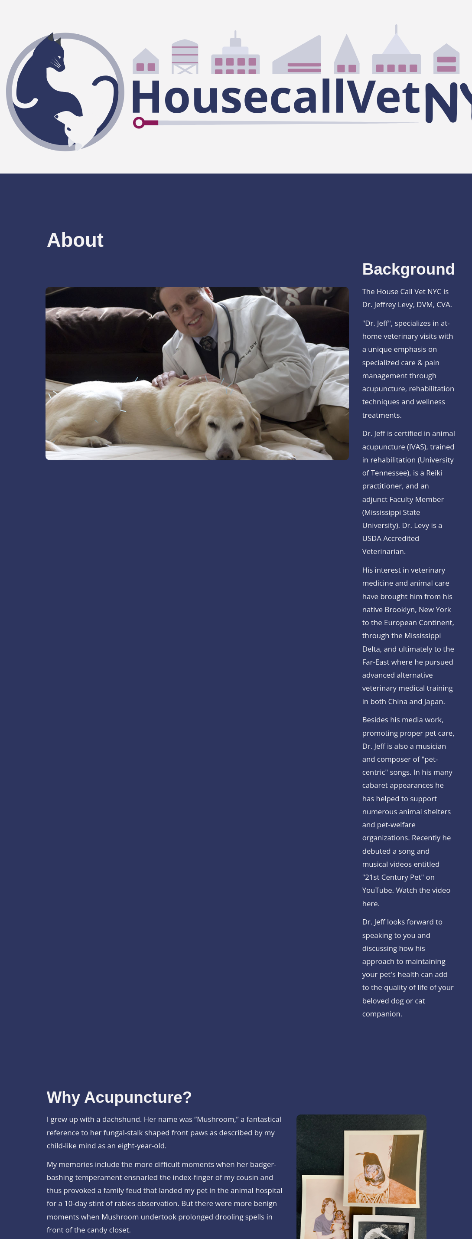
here (370, 903)
